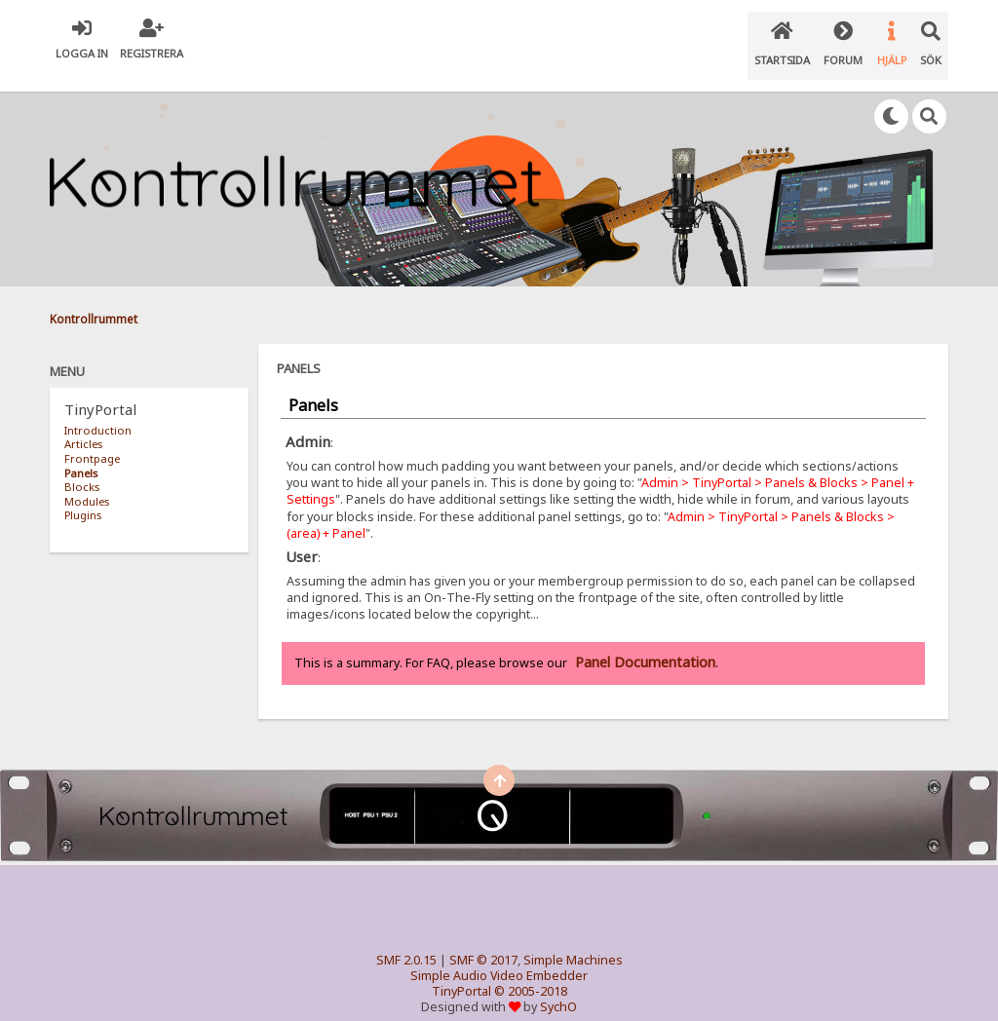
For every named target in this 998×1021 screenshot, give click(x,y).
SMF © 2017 (483, 941)
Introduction (98, 410)
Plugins (82, 495)
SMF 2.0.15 (406, 941)
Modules (86, 481)
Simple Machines (573, 941)
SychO (558, 988)
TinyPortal (461, 972)
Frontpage (92, 439)
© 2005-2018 (530, 972)
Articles (83, 425)
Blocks (81, 467)
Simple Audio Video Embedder (499, 957)
